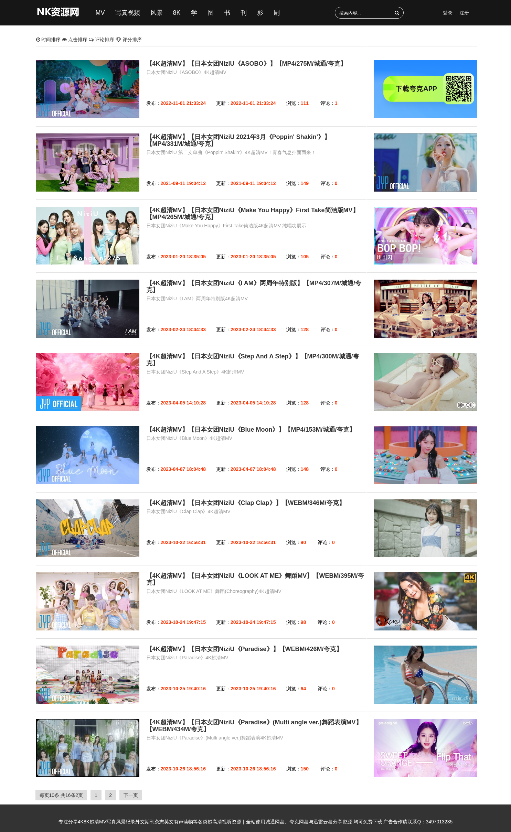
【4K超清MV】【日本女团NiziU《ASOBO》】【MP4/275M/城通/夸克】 (246, 63)
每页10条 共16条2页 (61, 795)
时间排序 (49, 39)
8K (177, 12)
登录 (448, 12)
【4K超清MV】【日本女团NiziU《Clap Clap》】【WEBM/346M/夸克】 (245, 502)
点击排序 (75, 39)
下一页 (131, 795)
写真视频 (127, 12)
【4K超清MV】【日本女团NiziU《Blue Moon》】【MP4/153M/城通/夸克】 (250, 429)
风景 (156, 12)
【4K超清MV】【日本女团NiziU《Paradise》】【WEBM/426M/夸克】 (244, 649)
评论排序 (102, 39)
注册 (464, 12)
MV (100, 12)
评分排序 (129, 39)
